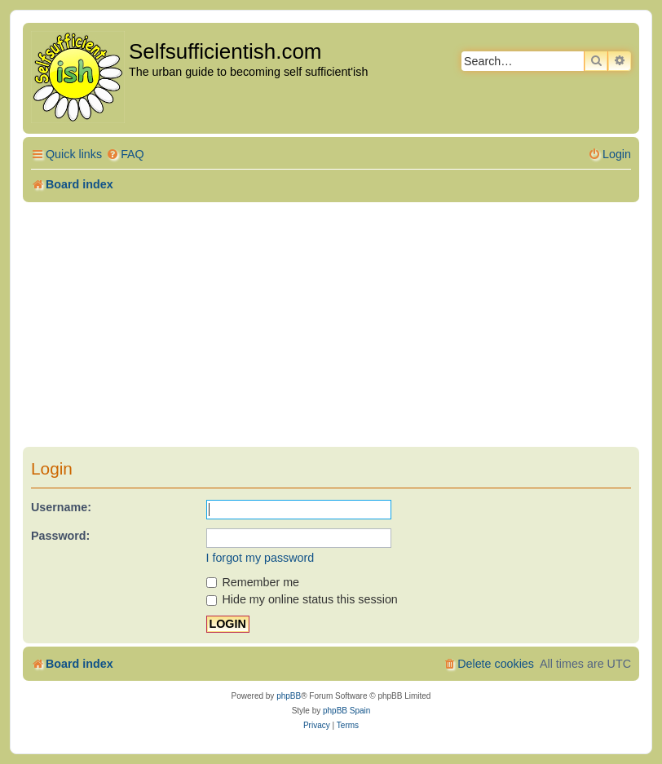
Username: (61, 507)
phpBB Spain (346, 710)
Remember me (253, 582)
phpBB (288, 695)
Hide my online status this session (302, 599)
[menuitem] (125, 154)
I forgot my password (260, 557)
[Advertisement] (331, 324)
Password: (60, 535)
